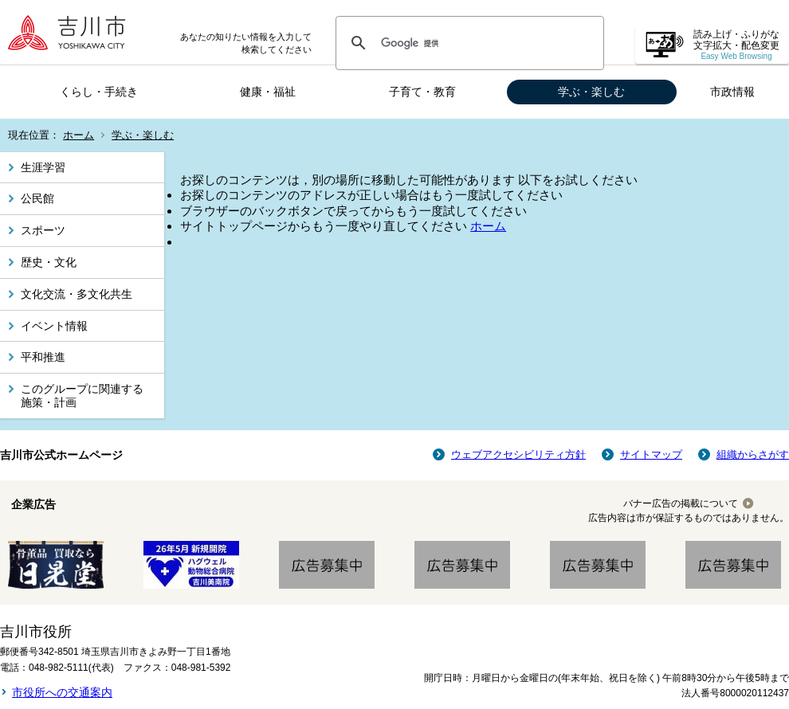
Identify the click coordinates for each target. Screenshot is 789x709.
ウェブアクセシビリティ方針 (518, 454)
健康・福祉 (268, 91)
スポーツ (43, 230)
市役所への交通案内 (62, 692)
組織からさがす (752, 454)
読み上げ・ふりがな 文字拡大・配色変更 (736, 45)
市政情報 (732, 91)
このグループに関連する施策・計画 (82, 395)
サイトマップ (651, 454)
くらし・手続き (99, 91)
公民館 (37, 198)
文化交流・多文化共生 (76, 294)
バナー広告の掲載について (680, 503)
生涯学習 (43, 167)
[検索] (467, 43)
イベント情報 (54, 325)
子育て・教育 (422, 91)
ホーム (78, 135)
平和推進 (43, 357)
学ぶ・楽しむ (591, 91)
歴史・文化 (49, 262)
